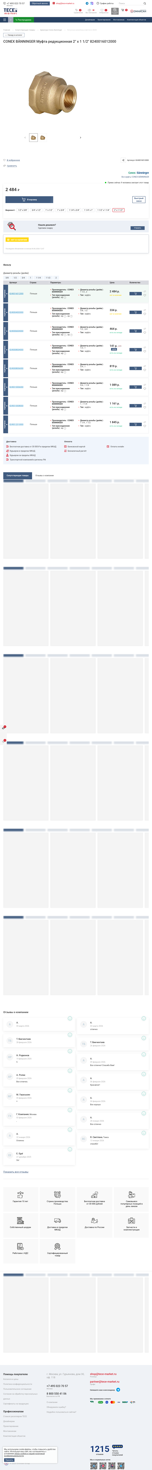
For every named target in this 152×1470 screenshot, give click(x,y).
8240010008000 (16, 406)
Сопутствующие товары (25, 30)
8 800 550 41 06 (56, 1394)
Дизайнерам (90, 20)
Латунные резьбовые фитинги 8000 (82, 30)
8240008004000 (16, 350)
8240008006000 (16, 368)
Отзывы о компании (44, 475)
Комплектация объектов (136, 20)
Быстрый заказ (139, 199)
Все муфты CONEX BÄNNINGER (135, 177)
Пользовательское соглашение (17, 1389)
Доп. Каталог (10, 19)
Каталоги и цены (10, 1379)
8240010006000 (16, 387)
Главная (7, 30)
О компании (52, 1402)
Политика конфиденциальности (17, 1384)
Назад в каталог (14, 35)
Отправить (137, 228)
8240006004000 (16, 331)
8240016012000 (16, 293)
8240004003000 (16, 312)
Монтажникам (118, 20)
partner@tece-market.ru (104, 1382)
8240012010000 (16, 424)
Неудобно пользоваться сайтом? (61, 1412)
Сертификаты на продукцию (16, 1404)
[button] (80, 138)
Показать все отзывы (15, 1172)
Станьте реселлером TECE (15, 1416)
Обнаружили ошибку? (56, 1407)
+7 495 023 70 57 (16, 3)
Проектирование (104, 20)
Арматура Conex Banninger (51, 30)
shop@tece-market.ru (65, 3)
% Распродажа (23, 19)
